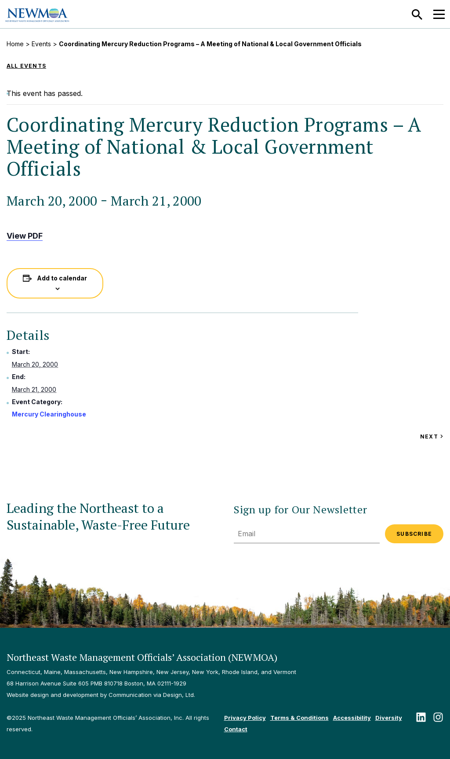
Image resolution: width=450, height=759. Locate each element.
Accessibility (352, 717)
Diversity (388, 717)
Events (41, 44)
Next (431, 436)
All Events (26, 66)
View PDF (25, 235)
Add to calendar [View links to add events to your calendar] (62, 278)
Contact (235, 729)
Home (15, 44)
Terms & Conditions (299, 717)
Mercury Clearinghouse (49, 414)
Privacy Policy (245, 717)
